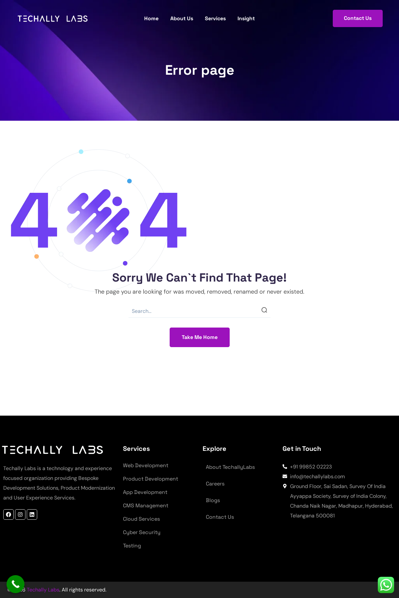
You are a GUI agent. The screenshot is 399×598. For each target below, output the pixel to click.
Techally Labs (42, 589)
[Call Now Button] (15, 584)
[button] (358, 18)
